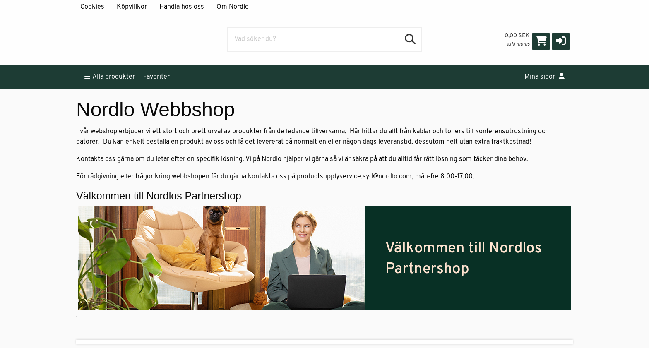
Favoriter (156, 77)
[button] (561, 41)
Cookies (92, 7)
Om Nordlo (232, 7)
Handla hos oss (181, 7)
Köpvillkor (132, 7)
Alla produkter (109, 76)
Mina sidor (544, 76)
